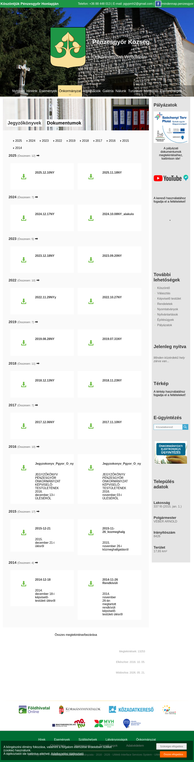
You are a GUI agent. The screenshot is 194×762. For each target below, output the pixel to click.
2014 (18, 148)
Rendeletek (165, 303)
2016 (112, 140)
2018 (85, 140)
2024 (32, 140)
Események (48, 91)
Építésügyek (165, 319)
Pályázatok (164, 325)
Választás (163, 293)
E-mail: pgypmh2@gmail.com (133, 3)
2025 (18, 140)
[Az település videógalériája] (171, 180)
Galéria (107, 91)
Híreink (31, 91)
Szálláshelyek (87, 739)
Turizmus (135, 91)
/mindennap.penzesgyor (174, 3)
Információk (92, 91)
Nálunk (121, 91)
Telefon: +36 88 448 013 (94, 3)
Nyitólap (18, 91)
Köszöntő (163, 288)
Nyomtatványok (167, 309)
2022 (58, 140)
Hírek (41, 739)
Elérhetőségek (171, 91)
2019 (72, 140)
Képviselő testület (169, 298)
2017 (98, 140)
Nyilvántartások (167, 314)
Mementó (151, 91)
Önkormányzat (70, 91)
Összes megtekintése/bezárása (76, 634)
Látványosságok (117, 739)
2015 (125, 140)
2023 (45, 140)
